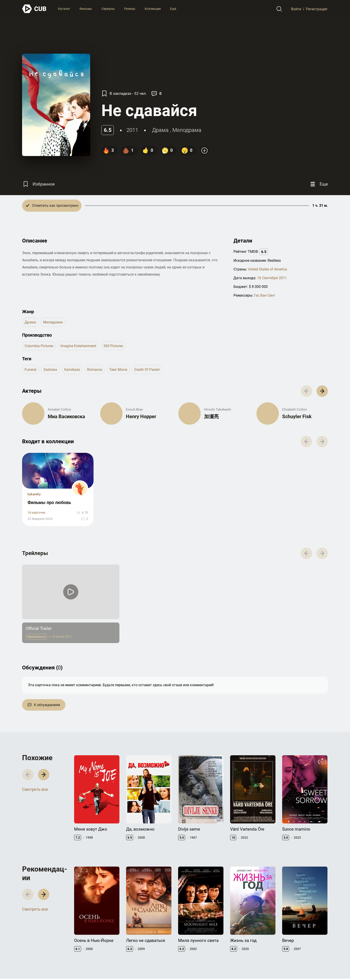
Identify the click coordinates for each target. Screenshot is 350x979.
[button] (322, 391)
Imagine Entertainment (78, 346)
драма (160, 130)
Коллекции (153, 9)
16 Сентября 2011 (272, 278)
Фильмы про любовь (49, 502)
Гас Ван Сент (264, 295)
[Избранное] (38, 184)
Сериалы (108, 9)
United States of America (267, 269)
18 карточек (36, 513)
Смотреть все (35, 789)
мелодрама (186, 130)
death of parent (147, 369)
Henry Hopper (141, 416)
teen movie (118, 369)
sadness (50, 369)
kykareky (34, 494)
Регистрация (316, 9)
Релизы (129, 9)
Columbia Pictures (39, 346)
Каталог (64, 9)
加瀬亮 (211, 416)
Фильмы (85, 9)
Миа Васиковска (66, 416)
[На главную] (34, 8)
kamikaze (72, 369)
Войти (296, 9)
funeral (30, 369)
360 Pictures (113, 346)
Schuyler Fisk (297, 416)
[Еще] (318, 184)
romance (94, 369)
